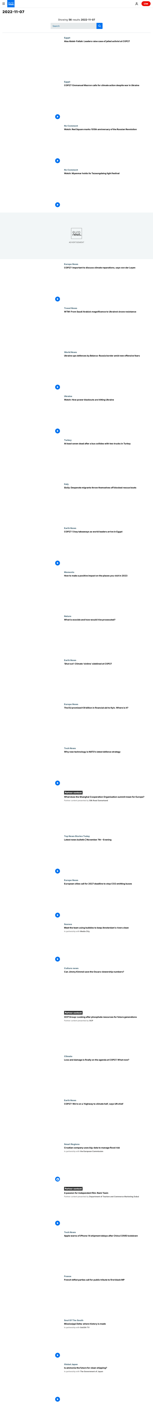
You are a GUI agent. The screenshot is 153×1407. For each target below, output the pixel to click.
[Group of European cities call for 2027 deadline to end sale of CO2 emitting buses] (107, 900)
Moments (69, 572)
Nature (67, 616)
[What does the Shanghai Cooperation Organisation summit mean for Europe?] (107, 813)
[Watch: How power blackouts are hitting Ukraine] (107, 417)
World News (70, 352)
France (67, 1276)
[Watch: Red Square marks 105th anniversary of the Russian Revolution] (107, 146)
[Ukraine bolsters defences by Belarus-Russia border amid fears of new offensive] (107, 372)
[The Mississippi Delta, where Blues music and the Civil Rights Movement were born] (107, 1341)
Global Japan (71, 1364)
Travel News (70, 308)
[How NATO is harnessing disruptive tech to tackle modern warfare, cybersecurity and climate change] (107, 769)
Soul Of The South (73, 1320)
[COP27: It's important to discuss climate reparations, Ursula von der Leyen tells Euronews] (107, 284)
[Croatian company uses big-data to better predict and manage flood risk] (107, 1165)
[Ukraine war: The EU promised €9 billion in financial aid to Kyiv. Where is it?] (107, 725)
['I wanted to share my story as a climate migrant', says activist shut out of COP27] (107, 681)
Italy (66, 484)
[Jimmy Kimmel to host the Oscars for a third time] (107, 989)
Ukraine (68, 396)
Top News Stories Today (77, 836)
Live (146, 3)
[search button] (99, 26)
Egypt (67, 37)
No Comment (71, 125)
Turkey (68, 440)
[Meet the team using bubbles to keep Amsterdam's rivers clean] (107, 945)
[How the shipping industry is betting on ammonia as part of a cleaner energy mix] (107, 1385)
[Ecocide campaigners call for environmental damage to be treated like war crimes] (107, 636)
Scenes (68, 924)
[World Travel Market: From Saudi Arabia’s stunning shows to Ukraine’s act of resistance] (107, 328)
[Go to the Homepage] (11, 3)
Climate (68, 1056)
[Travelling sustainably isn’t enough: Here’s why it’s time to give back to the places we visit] (107, 592)
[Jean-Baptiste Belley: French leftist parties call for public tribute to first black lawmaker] (107, 1297)
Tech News (70, 748)
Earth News (70, 528)
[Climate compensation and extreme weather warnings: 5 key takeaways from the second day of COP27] (107, 548)
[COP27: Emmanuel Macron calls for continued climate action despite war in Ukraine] (107, 102)
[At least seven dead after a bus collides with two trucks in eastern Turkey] (107, 460)
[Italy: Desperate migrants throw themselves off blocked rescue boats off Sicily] (107, 504)
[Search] (77, 26)
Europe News (71, 264)
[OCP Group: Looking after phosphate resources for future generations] (107, 1033)
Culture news (71, 968)
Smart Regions (72, 1144)
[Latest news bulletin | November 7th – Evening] (107, 856)
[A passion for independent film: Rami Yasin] (107, 1209)
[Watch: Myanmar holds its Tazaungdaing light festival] (107, 190)
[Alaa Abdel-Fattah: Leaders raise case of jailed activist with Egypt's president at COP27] (107, 58)
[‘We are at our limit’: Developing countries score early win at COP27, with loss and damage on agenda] (107, 1077)
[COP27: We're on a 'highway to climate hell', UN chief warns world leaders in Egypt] (107, 1121)
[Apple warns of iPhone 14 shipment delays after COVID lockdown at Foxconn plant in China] (107, 1253)
